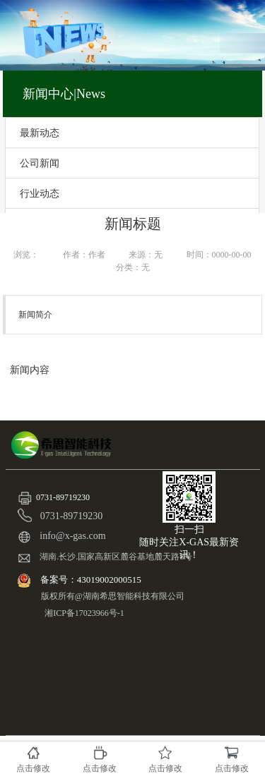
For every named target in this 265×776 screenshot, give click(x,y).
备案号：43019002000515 (91, 579)
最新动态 (39, 132)
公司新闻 (39, 163)
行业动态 (39, 193)
